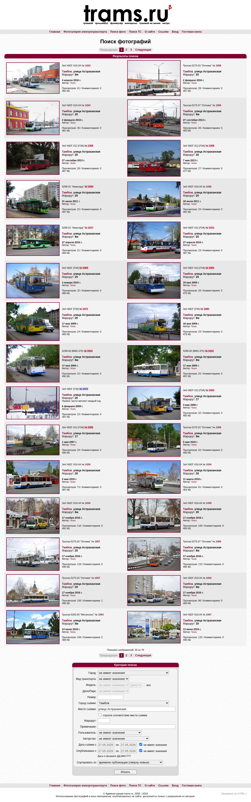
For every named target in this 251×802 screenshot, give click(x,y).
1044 (208, 578)
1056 (218, 105)
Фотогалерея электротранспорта (85, 31)
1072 (85, 389)
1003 (211, 390)
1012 (90, 351)
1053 (101, 614)
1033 (87, 65)
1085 (206, 309)
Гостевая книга (192, 31)
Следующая (143, 49)
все (146, 685)
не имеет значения (153, 744)
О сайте (150, 31)
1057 (97, 541)
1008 (90, 145)
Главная (54, 31)
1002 (90, 427)
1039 (208, 503)
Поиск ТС (135, 31)
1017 (90, 227)
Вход (175, 31)
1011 (211, 227)
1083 (85, 268)
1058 (218, 65)
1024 (90, 186)
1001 (211, 268)
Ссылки (163, 31)
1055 (218, 541)
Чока (73, 83)
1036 (208, 186)
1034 (87, 105)
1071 (85, 309)
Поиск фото (118, 31)
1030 (87, 464)
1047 (208, 614)
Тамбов (67, 71)
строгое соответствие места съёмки (123, 715)
